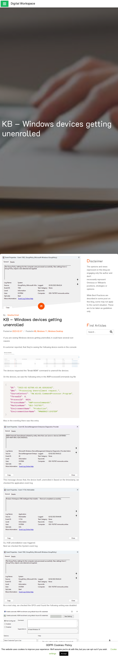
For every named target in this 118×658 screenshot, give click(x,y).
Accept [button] (64, 654)
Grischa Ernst (13, 315)
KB (35, 331)
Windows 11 (42, 331)
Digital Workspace (23, 3)
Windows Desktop (55, 331)
